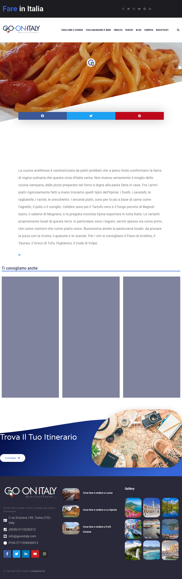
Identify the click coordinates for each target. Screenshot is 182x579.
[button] (42, 116)
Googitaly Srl (38, 570)
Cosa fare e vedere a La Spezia (100, 509)
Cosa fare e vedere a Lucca (98, 492)
